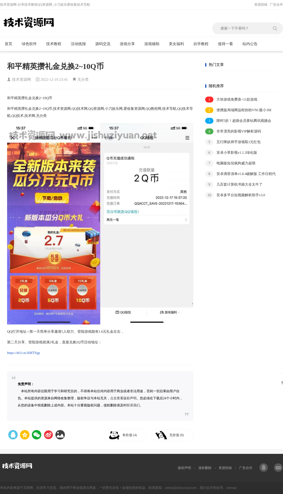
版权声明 (184, 468)
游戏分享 (129, 44)
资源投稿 (260, 4)
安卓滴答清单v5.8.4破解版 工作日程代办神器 (240, 174)
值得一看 (227, 44)
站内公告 (252, 44)
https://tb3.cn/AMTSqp (23, 353)
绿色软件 (31, 44)
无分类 (83, 79)
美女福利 (178, 44)
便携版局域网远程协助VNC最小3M (238, 110)
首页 (10, 44)
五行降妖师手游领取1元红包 (233, 142)
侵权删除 (205, 468)
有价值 (130, 435)
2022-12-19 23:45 (54, 79)
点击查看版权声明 (123, 398)
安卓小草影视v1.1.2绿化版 (231, 153)
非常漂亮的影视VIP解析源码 (233, 131)
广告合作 (276, 4)
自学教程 (202, 44)
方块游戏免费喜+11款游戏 (231, 99)
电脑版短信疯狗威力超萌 (230, 163)
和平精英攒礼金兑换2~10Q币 (55, 66)
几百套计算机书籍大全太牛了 (233, 184)
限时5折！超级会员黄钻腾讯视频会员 (238, 121)
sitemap (231, 488)
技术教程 (55, 44)
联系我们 (133, 405)
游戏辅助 (153, 44)
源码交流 (104, 44)
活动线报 (80, 44)
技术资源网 (21, 79)
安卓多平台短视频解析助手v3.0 (235, 195)
